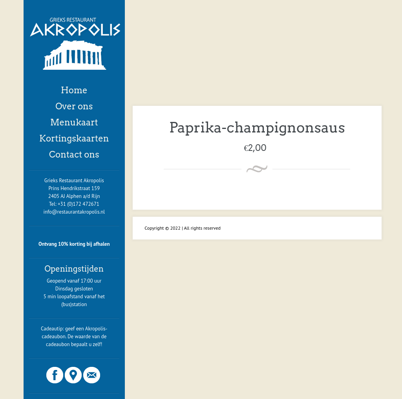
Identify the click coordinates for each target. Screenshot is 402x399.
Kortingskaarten (74, 138)
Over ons (74, 106)
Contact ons (74, 154)
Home (74, 90)
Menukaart (74, 122)
